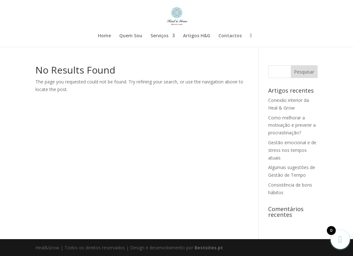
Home (104, 36)
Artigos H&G (196, 36)
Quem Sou (130, 36)
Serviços (159, 36)
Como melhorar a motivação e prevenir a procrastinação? (292, 125)
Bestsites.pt (209, 248)
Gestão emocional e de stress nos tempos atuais (292, 150)
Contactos (230, 36)
